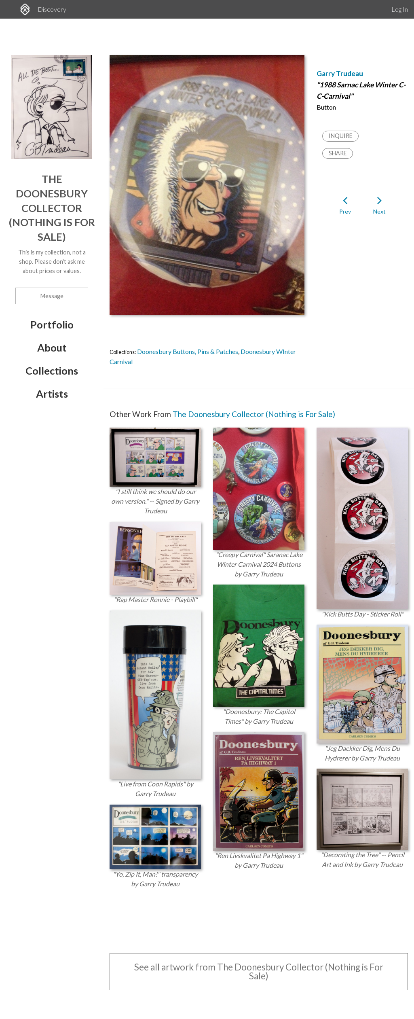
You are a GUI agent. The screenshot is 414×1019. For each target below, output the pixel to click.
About (52, 347)
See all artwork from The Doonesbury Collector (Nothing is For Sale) (258, 971)
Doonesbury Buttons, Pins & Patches (187, 351)
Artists (52, 394)
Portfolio (52, 324)
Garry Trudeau (340, 73)
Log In (399, 9)
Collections (51, 370)
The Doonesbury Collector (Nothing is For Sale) (52, 208)
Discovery (52, 9)
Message (51, 295)
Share (338, 153)
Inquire (341, 135)
